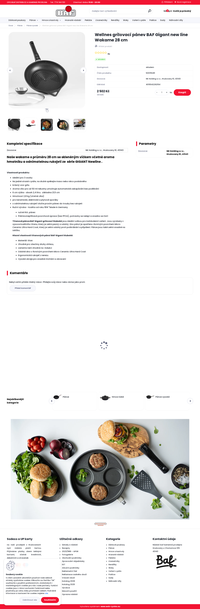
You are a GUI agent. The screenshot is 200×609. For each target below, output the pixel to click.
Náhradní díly (176, 20)
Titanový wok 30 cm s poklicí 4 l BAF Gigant (167, 348)
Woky (125, 20)
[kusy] (161, 93)
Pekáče (88, 20)
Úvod (11, 25)
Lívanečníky (101, 20)
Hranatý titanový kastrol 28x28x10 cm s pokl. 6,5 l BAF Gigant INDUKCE (122, 348)
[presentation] (10, 70)
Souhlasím (50, 599)
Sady (162, 20)
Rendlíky (115, 20)
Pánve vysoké (32, 25)
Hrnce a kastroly (50, 20)
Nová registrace (184, 2)
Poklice (152, 20)
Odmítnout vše (30, 600)
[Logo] (22, 11)
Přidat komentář (23, 288)
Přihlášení (168, 2)
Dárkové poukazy (17, 20)
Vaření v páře (139, 20)
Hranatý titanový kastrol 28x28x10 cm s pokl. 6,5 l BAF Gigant (28, 348)
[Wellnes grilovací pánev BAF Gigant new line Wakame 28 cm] (47, 70)
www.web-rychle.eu (110, 606)
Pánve (32, 20)
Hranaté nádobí (73, 20)
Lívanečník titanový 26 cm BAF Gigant (74, 347)
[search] (128, 11)
